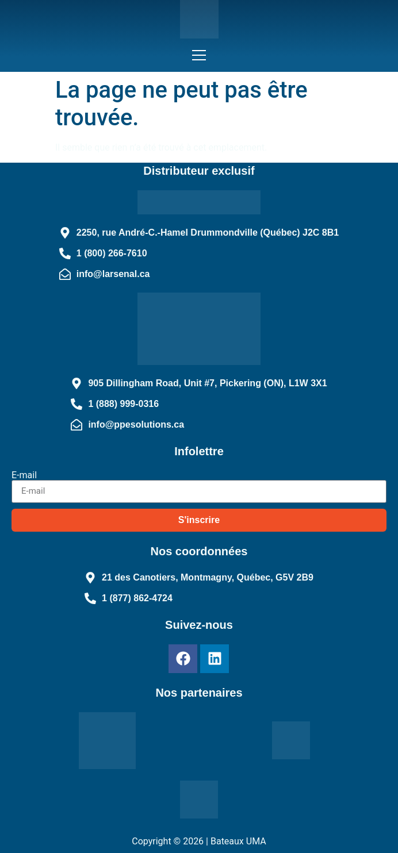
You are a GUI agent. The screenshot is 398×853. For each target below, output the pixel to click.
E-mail (24, 475)
